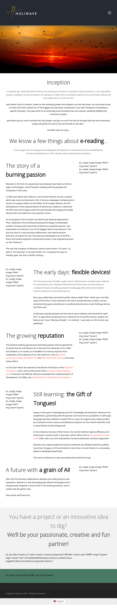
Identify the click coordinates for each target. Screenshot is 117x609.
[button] (109, 12)
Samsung (10, 357)
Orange (19, 357)
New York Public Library (52, 357)
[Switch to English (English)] (58, 601)
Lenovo (61, 354)
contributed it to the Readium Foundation (51, 377)
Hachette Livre (30, 357)
